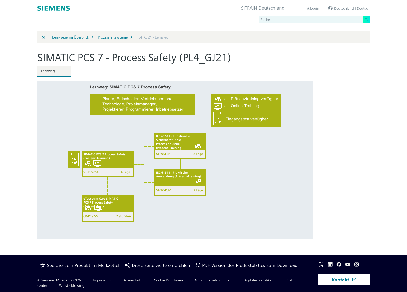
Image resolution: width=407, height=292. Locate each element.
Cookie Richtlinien (168, 280)
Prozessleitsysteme (113, 37)
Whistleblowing (71, 285)
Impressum (102, 280)
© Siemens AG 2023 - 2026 (59, 280)
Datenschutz (132, 280)
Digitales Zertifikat (258, 280)
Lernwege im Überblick (70, 37)
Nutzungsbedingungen (213, 280)
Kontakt (344, 279)
